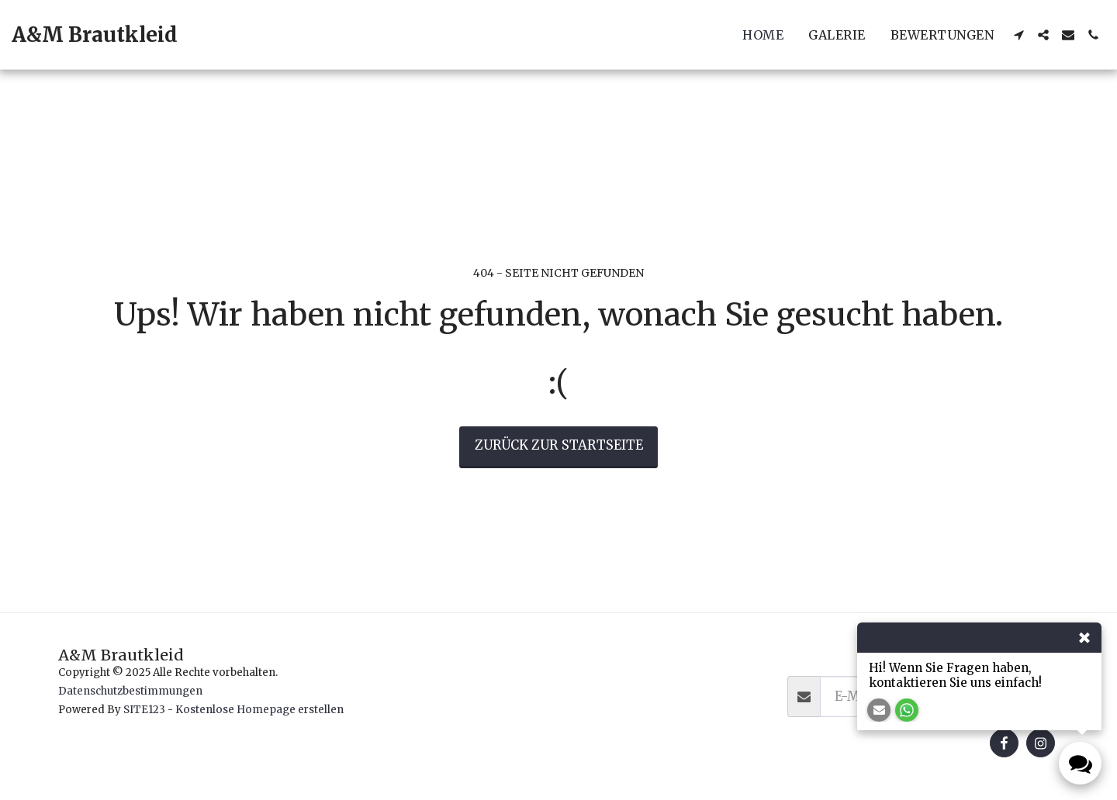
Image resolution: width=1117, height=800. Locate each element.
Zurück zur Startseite (559, 445)
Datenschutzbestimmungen (130, 691)
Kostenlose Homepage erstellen (259, 709)
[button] (1018, 35)
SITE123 (144, 709)
